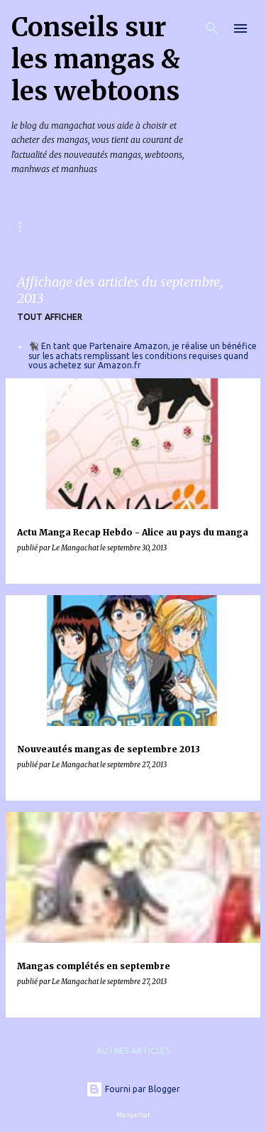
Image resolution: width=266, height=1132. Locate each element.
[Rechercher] (212, 28)
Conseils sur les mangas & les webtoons (95, 59)
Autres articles (133, 1050)
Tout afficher (49, 316)
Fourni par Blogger (133, 1089)
